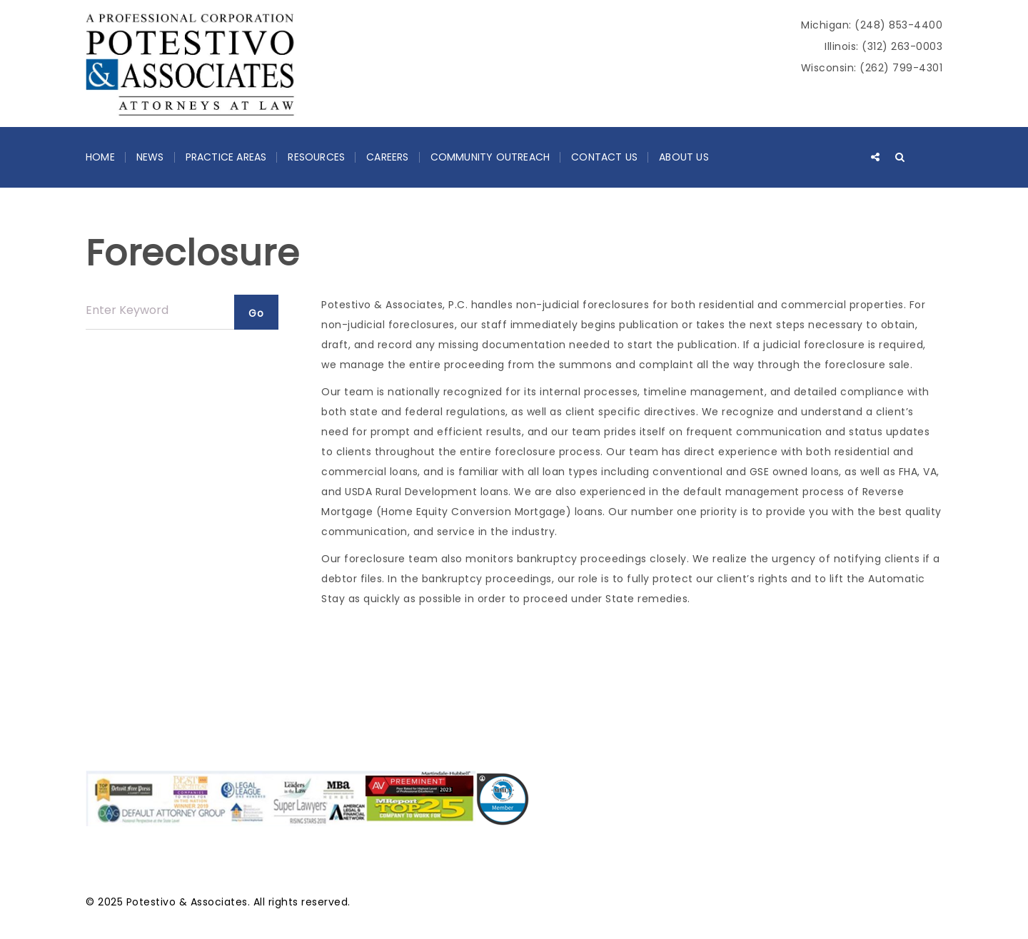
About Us (684, 157)
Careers (387, 157)
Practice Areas (226, 157)
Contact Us (604, 157)
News (150, 157)
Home (100, 157)
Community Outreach (490, 157)
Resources (316, 157)
